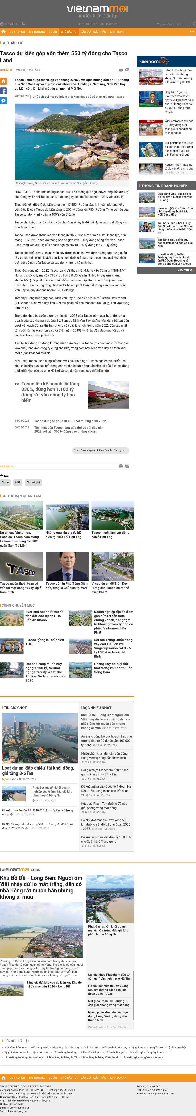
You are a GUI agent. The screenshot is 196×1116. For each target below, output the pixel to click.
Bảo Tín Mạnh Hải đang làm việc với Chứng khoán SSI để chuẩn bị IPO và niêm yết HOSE (179, 76)
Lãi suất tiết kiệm (91, 1052)
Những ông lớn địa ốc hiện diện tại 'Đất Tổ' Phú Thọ (64, 535)
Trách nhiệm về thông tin (13, 1111)
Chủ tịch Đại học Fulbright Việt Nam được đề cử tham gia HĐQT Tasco (78, 96)
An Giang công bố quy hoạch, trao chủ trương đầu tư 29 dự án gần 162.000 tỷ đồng (106, 741)
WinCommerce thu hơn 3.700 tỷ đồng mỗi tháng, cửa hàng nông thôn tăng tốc (179, 126)
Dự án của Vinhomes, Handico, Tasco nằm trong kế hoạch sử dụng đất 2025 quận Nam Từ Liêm (19, 539)
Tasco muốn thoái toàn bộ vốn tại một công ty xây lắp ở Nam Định (20, 588)
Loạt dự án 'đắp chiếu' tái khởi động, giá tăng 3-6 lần (38, 770)
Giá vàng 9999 (39, 1047)
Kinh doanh (118, 31)
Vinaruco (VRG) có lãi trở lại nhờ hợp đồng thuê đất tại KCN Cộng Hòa (175, 211)
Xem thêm (186, 270)
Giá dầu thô (91, 1047)
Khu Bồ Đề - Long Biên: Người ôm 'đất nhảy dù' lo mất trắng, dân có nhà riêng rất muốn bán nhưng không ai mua (41, 887)
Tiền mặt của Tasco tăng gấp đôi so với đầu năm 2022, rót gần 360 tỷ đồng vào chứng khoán (69, 429)
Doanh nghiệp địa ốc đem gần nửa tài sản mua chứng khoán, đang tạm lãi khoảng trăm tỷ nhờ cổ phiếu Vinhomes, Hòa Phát (113, 622)
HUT (17, 482)
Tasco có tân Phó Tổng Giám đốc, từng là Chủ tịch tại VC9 (67, 586)
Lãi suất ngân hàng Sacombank (24, 1057)
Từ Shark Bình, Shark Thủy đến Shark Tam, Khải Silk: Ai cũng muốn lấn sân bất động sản (175, 227)
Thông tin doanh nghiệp (164, 186)
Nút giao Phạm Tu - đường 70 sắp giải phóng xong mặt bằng (109, 1003)
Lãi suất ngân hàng (65, 1052)
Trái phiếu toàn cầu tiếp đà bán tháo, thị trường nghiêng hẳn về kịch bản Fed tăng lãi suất (179, 148)
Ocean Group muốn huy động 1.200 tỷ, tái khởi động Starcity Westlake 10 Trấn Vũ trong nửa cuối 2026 (45, 672)
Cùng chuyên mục (18, 605)
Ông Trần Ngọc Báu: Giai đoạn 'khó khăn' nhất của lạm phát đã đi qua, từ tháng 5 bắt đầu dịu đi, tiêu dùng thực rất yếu (179, 102)
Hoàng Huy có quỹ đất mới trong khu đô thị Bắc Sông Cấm (113, 668)
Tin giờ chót (15, 708)
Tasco (5, 482)
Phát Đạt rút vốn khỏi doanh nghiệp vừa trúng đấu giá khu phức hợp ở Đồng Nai (52, 791)
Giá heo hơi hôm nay (114, 1047)
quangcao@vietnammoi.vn (159, 1093)
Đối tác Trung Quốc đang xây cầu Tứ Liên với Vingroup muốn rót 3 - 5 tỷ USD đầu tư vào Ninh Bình (113, 648)
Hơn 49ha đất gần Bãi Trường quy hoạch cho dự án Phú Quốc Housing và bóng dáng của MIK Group (174, 259)
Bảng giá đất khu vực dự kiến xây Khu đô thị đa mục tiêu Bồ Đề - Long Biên (54, 984)
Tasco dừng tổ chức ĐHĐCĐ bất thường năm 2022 (70, 421)
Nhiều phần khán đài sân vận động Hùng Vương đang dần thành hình (108, 1016)
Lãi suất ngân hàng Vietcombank (143, 1057)
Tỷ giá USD (156, 1047)
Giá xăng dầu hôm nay (65, 1047)
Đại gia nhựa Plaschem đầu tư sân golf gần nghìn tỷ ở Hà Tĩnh (110, 976)
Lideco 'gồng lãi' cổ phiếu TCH (44, 642)
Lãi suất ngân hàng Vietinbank (99, 1057)
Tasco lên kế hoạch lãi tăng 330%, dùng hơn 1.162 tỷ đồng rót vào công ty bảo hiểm (50, 392)
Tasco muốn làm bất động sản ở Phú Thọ (110, 535)
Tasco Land (33, 482)
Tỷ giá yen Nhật (176, 1047)
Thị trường (37, 31)
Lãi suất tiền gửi (114, 1052)
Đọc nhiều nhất (97, 708)
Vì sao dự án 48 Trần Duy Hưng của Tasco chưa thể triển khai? (110, 588)
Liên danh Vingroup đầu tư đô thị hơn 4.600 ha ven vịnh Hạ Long (175, 197)
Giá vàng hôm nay (16, 1047)
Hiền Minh (6, 69)
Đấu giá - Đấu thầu (93, 31)
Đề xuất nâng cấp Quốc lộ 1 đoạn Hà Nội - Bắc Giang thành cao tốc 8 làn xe (106, 791)
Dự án (53, 31)
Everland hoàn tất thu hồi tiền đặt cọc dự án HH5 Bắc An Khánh (44, 616)
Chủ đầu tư (69, 31)
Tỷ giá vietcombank (17, 1052)
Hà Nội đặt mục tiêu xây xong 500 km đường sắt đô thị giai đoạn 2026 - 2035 (105, 824)
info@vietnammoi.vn (18, 1107)
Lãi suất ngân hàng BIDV (62, 1057)
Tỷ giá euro (138, 1047)
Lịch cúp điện (41, 1052)
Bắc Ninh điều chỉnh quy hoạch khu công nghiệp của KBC (175, 243)
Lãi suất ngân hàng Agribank (146, 1052)
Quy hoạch (17, 31)
